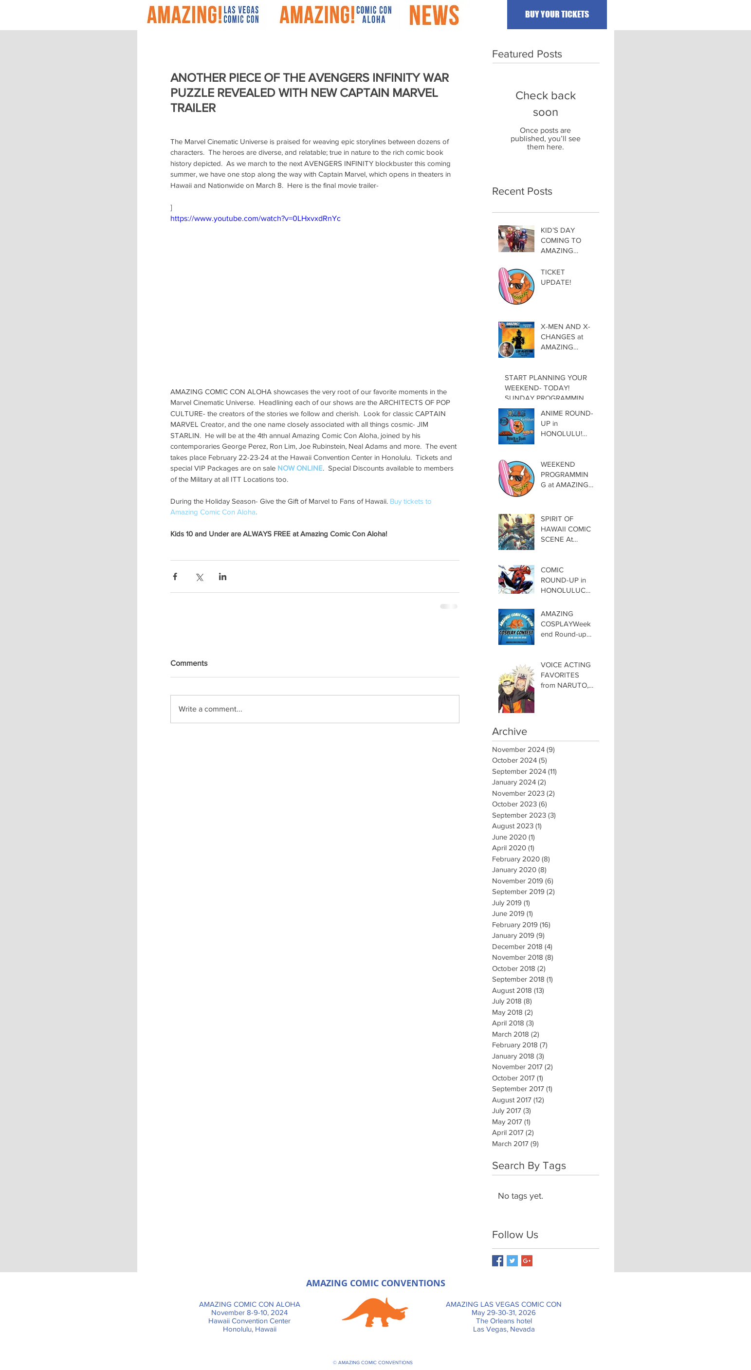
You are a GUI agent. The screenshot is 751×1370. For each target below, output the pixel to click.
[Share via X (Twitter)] (198, 576)
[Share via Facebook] (175, 576)
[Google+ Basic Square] (526, 1260)
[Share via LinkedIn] (222, 576)
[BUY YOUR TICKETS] (557, 14)
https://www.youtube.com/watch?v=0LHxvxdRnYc (255, 218)
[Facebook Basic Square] (497, 1260)
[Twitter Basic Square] (512, 1260)
